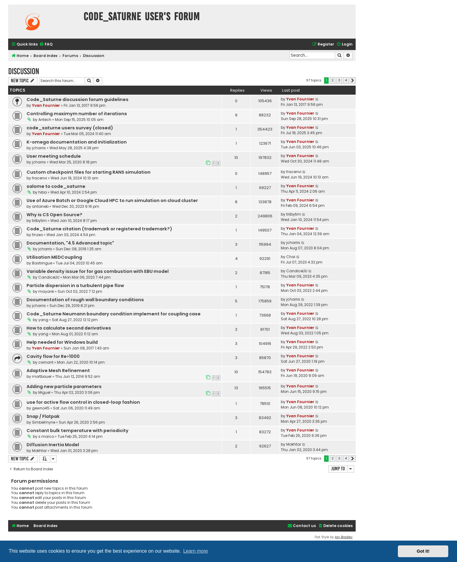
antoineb (40, 206)
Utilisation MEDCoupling (54, 257)
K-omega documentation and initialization (77, 142)
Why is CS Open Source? (54, 215)
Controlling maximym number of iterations (77, 114)
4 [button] (346, 80)
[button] (353, 80)
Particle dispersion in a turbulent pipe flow (75, 286)
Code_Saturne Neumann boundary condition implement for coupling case (114, 314)
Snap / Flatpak (43, 416)
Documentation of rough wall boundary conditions (85, 300)
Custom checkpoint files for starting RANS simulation (89, 172)
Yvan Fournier (46, 105)
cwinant (45, 362)
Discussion (23, 71)
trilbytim (39, 220)
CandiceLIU (48, 277)
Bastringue (42, 263)
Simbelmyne (43, 422)
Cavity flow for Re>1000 (53, 356)
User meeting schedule (54, 156)
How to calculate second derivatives (69, 328)
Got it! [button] (423, 551)
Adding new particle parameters (64, 387)
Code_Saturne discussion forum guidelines (78, 99)
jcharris (39, 147)
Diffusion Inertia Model (53, 445)
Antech (44, 119)
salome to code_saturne (56, 186)
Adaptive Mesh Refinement (58, 371)
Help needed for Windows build (62, 342)
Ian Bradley (344, 537)
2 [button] (333, 80)
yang (43, 319)
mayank (46, 291)
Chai (290, 256)
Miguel (44, 392)
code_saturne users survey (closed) (70, 128)
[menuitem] (45, 44)
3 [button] (339, 80)
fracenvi (39, 178)
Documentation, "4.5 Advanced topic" (70, 243)
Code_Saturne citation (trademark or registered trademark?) (99, 229)
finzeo (37, 234)
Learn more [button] (195, 551)
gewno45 (40, 408)
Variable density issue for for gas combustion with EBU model (98, 271)
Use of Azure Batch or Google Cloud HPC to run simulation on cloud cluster (112, 200)
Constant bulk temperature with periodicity (78, 431)
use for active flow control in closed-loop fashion (83, 402)
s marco (46, 436)
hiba (42, 192)
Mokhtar (39, 450)
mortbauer (42, 376)
